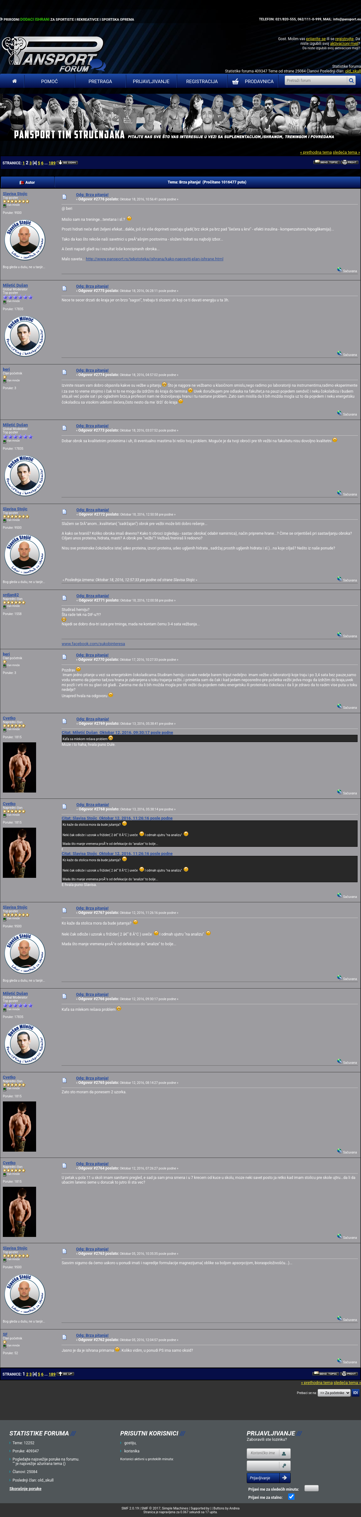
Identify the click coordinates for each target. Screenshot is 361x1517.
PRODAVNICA (251, 81)
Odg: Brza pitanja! (92, 194)
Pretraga (100, 81)
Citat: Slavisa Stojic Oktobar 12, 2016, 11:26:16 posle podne (117, 818)
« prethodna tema (316, 152)
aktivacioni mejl (344, 43)
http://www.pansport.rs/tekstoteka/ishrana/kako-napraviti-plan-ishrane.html (155, 259)
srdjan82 (11, 594)
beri (6, 369)
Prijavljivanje (151, 81)
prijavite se (316, 38)
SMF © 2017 (150, 1508)
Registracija (202, 81)
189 (52, 163)
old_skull (353, 71)
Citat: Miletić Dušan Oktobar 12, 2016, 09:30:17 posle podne (117, 732)
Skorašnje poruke (25, 1488)
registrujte (344, 38)
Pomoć (49, 81)
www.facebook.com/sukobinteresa (93, 643)
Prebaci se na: (307, 1393)
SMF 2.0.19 (130, 1508)
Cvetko (9, 718)
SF (5, 1334)
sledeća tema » (346, 152)
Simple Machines (175, 1508)
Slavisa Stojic (15, 193)
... (46, 163)
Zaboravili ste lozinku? (267, 1439)
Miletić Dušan (15, 285)
